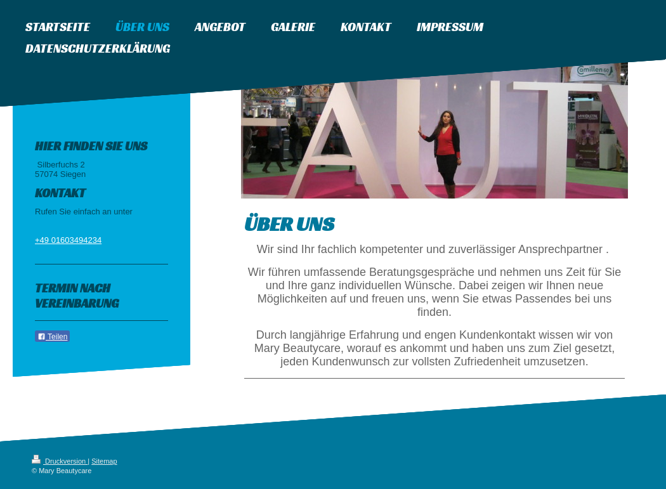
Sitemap (104, 461)
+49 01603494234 (68, 240)
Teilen (52, 336)
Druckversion (60, 461)
